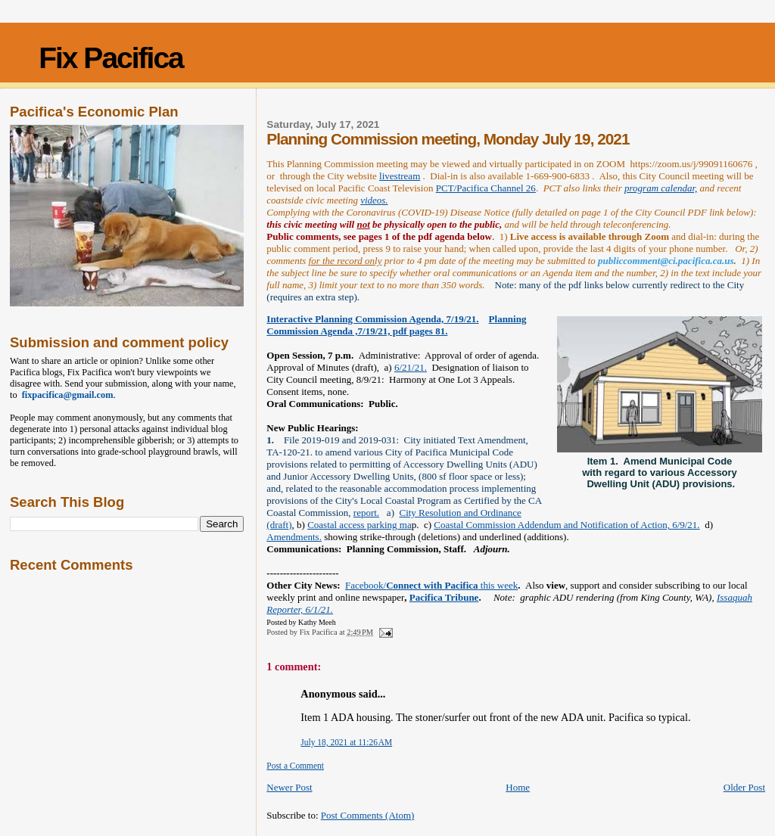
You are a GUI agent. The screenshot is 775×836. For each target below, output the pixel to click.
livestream (399, 176)
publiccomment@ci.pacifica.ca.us (665, 260)
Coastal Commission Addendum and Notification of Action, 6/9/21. (566, 524)
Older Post (744, 787)
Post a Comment (295, 765)
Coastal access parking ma (359, 524)
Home (518, 787)
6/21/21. (410, 367)
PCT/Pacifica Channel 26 (486, 188)
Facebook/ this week (431, 585)
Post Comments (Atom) (368, 815)
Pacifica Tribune (444, 597)
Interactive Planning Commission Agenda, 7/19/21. (372, 319)
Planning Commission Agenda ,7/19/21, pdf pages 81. (396, 325)
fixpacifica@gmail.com (65, 395)
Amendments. (294, 536)
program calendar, (660, 188)
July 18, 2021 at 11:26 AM (346, 742)
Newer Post (289, 787)
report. (366, 512)
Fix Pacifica (111, 58)
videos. (374, 200)
